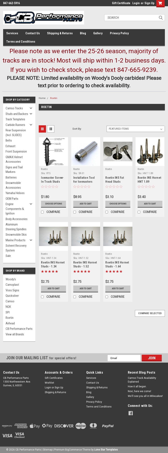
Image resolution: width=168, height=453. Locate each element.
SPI (8, 312)
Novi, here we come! (139, 391)
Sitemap (47, 448)
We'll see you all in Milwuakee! (145, 396)
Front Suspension (16, 151)
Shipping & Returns (60, 33)
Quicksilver (12, 296)
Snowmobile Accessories (13, 185)
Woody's (11, 279)
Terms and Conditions (20, 41)
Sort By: (77, 128)
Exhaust (10, 146)
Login (136, 3)
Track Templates (15, 119)
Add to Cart (86, 204)
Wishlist (49, 382)
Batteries (11, 177)
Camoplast (12, 285)
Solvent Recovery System (16, 248)
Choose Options (53, 204)
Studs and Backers (17, 114)
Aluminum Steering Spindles (16, 227)
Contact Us (32, 33)
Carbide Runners (15, 125)
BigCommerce (73, 448)
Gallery (98, 33)
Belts (9, 140)
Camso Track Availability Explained (142, 380)
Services (12, 33)
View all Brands (15, 334)
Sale (8, 256)
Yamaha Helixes (15, 193)
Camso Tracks (14, 108)
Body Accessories (16, 219)
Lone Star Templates (106, 448)
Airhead (10, 323)
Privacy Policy (119, 33)
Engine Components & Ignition (15, 208)
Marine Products (15, 240)
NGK (8, 307)
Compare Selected (150, 313)
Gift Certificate (121, 3)
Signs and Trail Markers (14, 169)
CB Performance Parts (19, 329)
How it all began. (137, 386)
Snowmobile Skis (16, 234)
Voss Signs (12, 290)
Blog (83, 33)
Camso (10, 301)
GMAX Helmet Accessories (14, 159)
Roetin (10, 318)
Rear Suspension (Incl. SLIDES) (16, 132)
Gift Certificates (54, 378)
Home (42, 98)
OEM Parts (12, 199)
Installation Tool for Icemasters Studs (84, 181)
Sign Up (149, 3)
